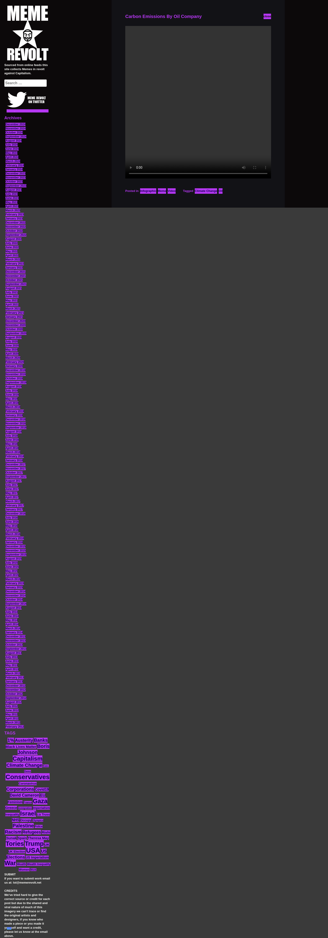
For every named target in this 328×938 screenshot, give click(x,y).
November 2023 (15, 177)
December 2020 (15, 321)
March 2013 (12, 673)
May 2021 (11, 300)
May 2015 (11, 571)
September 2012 (15, 698)
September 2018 (15, 427)
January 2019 (14, 415)
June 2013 (12, 661)
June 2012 (12, 710)
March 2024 (12, 161)
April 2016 (11, 530)
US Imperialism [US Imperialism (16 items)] (37, 857)
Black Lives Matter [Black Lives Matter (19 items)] (21, 747)
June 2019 (12, 394)
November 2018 (15, 423)
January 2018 (14, 460)
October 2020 (14, 329)
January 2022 (14, 267)
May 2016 (11, 526)
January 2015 (14, 587)
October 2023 (14, 181)
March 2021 (12, 308)
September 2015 (15, 554)
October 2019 (14, 378)
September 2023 (15, 185)
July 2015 (11, 562)
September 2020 (15, 333)
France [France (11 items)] (27, 802)
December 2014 (15, 591)
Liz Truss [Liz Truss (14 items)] (43, 814)
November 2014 (15, 595)
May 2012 (11, 714)
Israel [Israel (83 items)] (28, 813)
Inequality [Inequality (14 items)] (12, 814)
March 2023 (12, 210)
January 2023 (14, 218)
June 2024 (12, 148)
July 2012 (11, 706)
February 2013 (14, 677)
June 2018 (12, 439)
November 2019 (15, 374)
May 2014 (11, 620)
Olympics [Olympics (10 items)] (37, 820)
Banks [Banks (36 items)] (41, 740)
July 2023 (11, 194)
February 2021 (14, 312)
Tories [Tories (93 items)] (15, 843)
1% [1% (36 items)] (11, 740)
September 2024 (15, 136)
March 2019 (12, 407)
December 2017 (15, 464)
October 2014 (14, 599)
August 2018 (13, 431)
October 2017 (14, 472)
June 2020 (12, 345)
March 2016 (12, 534)
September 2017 (15, 476)
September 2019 (15, 382)
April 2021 (11, 304)
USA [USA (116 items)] (33, 850)
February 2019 (14, 411)
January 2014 (14, 632)
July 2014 (11, 612)
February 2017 (14, 505)
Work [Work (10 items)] (33, 869)
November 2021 (15, 276)
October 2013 (14, 644)
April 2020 (11, 353)
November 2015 (15, 550)
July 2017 (11, 485)
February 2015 (14, 583)
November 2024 (15, 128)
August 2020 (13, 337)
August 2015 (13, 558)
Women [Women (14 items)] (24, 869)
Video (172, 191)
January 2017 (14, 509)
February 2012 (14, 726)
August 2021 (13, 288)
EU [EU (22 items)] (42, 795)
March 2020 (12, 357)
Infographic (148, 191)
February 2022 (14, 263)
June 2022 (12, 247)
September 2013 (15, 648)
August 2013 (13, 653)
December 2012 (15, 685)
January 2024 (14, 169)
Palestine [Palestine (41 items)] (23, 825)
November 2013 (15, 640)
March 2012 (12, 722)
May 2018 (11, 444)
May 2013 (11, 665)
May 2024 (11, 153)
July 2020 (11, 341)
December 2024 (15, 124)
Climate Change (206, 191)
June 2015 (12, 566)
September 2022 (15, 235)
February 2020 (14, 362)
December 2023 (15, 173)
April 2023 (11, 206)
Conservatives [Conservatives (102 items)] (27, 776)
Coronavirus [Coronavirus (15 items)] (27, 783)
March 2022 (12, 259)
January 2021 (14, 317)
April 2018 (11, 448)
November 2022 (15, 226)
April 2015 (11, 575)
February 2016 (14, 538)
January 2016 (14, 542)
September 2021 (15, 284)
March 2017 (12, 501)
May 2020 (11, 349)
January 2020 (14, 366)
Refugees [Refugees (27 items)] (31, 832)
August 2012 (13, 702)
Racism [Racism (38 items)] (13, 831)
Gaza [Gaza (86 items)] (40, 801)
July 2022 (11, 243)
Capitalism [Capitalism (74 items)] (28, 758)
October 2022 (14, 230)
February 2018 (14, 456)
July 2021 (11, 292)
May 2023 (11, 202)
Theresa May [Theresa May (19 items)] (38, 838)
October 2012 (14, 694)
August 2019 (13, 386)
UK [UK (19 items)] (46, 844)
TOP (9, 928)
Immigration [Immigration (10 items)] (25, 808)
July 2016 (11, 517)
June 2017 (12, 489)
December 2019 (15, 370)
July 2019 (11, 390)
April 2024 (11, 157)
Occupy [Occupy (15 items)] (26, 820)
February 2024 (14, 165)
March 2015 (12, 579)
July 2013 (11, 657)
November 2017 (15, 468)
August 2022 (13, 239)
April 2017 (11, 497)
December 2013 (15, 636)
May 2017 (11, 493)
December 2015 (15, 546)
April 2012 (11, 718)
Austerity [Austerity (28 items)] (24, 740)
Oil (221, 191)
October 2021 (14, 280)
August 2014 (13, 607)
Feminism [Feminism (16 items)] (15, 802)
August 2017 (13, 480)
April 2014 (11, 624)
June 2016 (12, 521)
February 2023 (14, 214)
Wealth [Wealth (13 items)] (21, 864)
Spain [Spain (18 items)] (22, 838)
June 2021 (12, 296)
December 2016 (15, 513)
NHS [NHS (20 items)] (15, 820)
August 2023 (13, 189)
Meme (162, 191)
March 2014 (12, 628)
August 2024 (13, 140)
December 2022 (15, 222)
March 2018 (12, 452)
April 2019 (11, 403)
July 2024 (11, 144)
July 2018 (11, 435)
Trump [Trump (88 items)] (34, 843)
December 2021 (15, 271)
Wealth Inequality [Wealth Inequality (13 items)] (39, 864)
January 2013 (14, 681)
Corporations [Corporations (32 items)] (20, 789)
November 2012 (15, 689)
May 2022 (11, 251)
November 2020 (15, 325)
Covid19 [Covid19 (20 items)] (42, 789)
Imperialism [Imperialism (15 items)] (41, 808)
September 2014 (15, 603)
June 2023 (12, 198)
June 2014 (12, 616)
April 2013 (11, 669)
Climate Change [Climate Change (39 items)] (24, 765)
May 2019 (11, 398)
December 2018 (15, 419)
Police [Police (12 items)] (39, 826)
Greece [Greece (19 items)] (11, 808)
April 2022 (11, 255)
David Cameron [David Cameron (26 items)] (24, 795)
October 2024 (14, 132)
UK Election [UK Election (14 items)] (16, 851)
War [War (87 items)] (10, 863)
